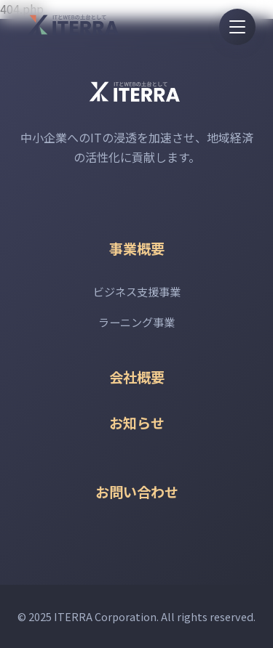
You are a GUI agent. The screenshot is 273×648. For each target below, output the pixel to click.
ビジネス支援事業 (137, 291)
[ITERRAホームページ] (75, 24)
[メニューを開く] (237, 27)
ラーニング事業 (136, 322)
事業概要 (137, 248)
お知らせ (137, 423)
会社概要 (137, 377)
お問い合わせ (136, 492)
